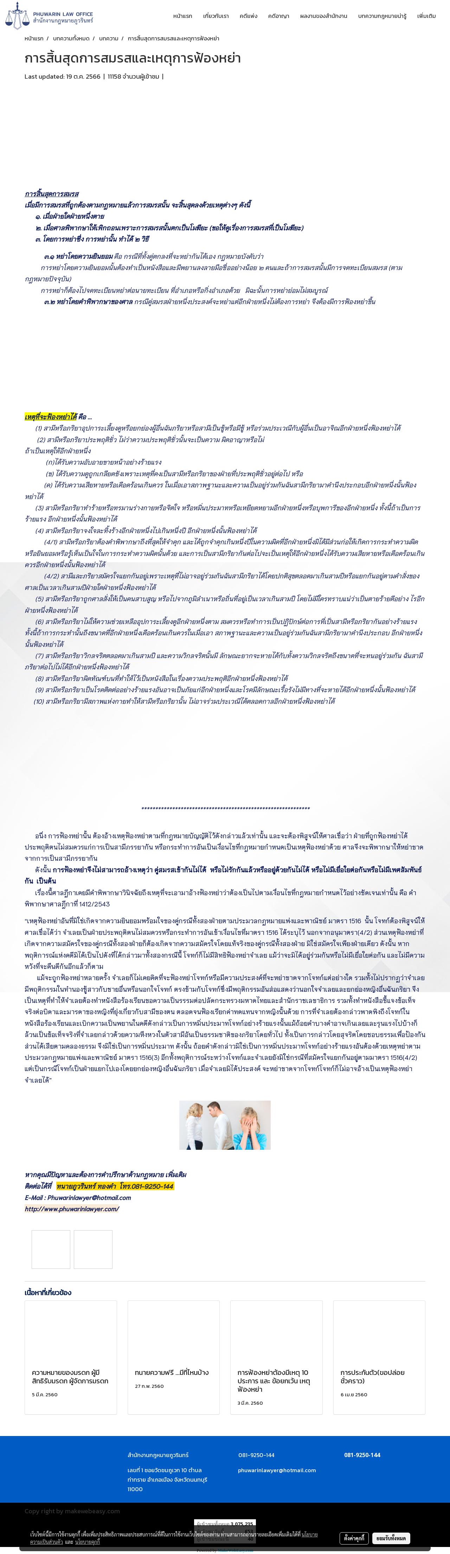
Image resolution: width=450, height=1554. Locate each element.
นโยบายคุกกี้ (87, 1542)
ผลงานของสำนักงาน (323, 16)
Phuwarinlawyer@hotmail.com (88, 1197)
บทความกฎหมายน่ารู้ (382, 16)
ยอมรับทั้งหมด (391, 1538)
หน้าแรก (182, 16)
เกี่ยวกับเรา (216, 16)
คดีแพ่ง (248, 16)
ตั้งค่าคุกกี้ (354, 1538)
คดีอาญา (278, 16)
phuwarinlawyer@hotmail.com (277, 1470)
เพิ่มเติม (426, 16)
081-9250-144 (152, 1186)
